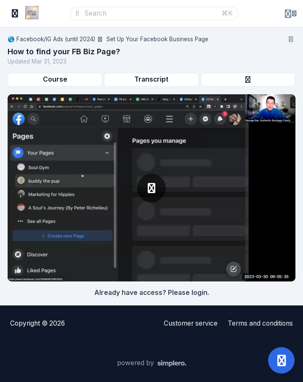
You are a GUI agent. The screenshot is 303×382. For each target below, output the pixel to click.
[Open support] (281, 360)
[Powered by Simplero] (151, 363)
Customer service (191, 323)
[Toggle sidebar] (15, 13)
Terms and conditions (260, 323)
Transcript (151, 79)
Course (55, 79)
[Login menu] (290, 13)
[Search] (150, 13)
